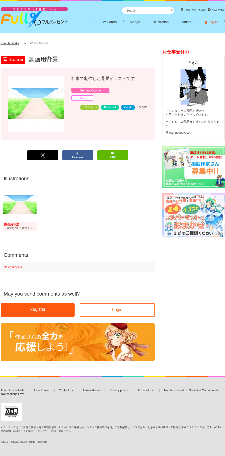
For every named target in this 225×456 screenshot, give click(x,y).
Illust (82, 98)
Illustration (161, 22)
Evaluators (109, 22)
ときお (193, 63)
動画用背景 (11, 224)
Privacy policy (119, 390)
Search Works (10, 43)
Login (117, 309)
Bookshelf (110, 107)
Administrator (91, 390)
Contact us (66, 390)
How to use (41, 390)
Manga (135, 22)
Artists (186, 22)
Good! (127, 107)
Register (37, 309)
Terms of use (146, 390)
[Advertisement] (193, 268)
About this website (13, 390)
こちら (67, 430)
